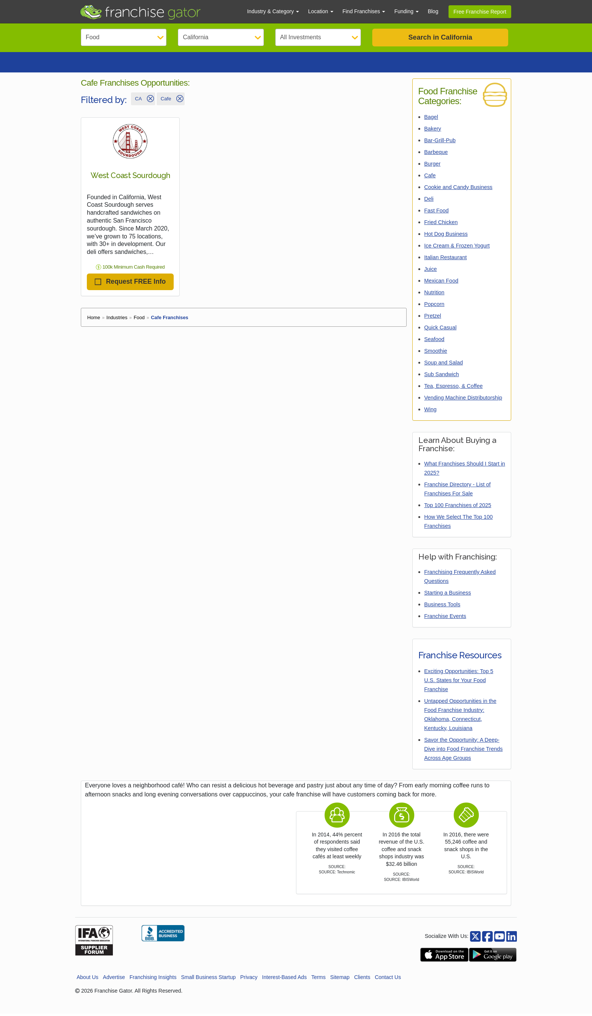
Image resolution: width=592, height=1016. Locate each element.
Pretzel (432, 318)
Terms (318, 979)
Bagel (431, 119)
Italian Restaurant (445, 260)
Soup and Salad (443, 365)
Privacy (248, 979)
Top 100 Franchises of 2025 (458, 507)
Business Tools (442, 607)
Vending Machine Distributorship (463, 400)
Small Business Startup (208, 979)
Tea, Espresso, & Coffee (453, 388)
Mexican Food (441, 283)
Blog (433, 11)
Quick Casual (440, 330)
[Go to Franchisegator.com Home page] (158, 11)
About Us (88, 979)
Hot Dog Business (446, 236)
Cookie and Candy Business (458, 189)
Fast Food (436, 213)
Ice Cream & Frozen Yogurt (457, 248)
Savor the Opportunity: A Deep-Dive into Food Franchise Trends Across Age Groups (463, 751)
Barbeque (436, 154)
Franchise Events (445, 618)
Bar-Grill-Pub (440, 143)
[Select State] (221, 37)
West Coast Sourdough (130, 177)
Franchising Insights (153, 979)
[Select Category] (123, 37)
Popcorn (434, 306)
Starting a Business (447, 595)
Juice (430, 271)
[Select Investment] (318, 37)
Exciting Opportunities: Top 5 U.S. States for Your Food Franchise (458, 682)
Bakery (432, 131)
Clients (362, 979)
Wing (430, 412)
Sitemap (340, 979)
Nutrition (434, 295)
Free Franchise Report (479, 12)
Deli (429, 201)
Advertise (114, 979)
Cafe (430, 178)
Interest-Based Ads (284, 979)
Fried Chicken (441, 224)
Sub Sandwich (441, 377)
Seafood (434, 341)
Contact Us (388, 979)
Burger (432, 166)
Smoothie (435, 353)
